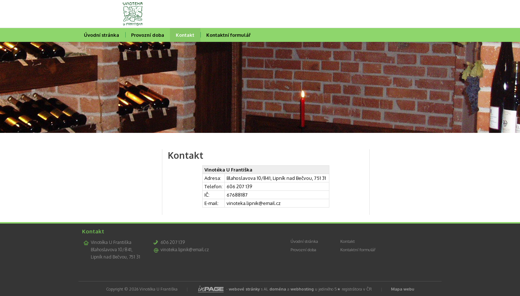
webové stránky (244, 289)
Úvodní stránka (101, 35)
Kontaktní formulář (228, 35)
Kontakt (185, 35)
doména (277, 289)
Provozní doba (147, 35)
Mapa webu (402, 289)
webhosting (302, 289)
